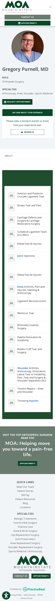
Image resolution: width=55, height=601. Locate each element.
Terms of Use (26, 598)
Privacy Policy (16, 594)
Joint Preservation (25, 539)
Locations (25, 507)
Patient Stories (25, 491)
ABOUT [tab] (9, 155)
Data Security (29, 594)
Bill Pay (25, 495)
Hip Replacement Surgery (25, 535)
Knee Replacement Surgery (25, 543)
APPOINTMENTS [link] (27, 23)
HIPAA (40, 594)
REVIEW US (27, 132)
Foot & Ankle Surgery (25, 522)
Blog (25, 503)
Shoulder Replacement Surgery (25, 547)
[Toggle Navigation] (50, 7)
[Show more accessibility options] (6, 595)
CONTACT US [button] (27, 17)
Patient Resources (25, 499)
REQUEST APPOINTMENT (17, 101)
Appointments (41, 576)
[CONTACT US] (21, 576)
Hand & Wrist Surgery (25, 530)
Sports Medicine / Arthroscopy (25, 551)
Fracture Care (25, 526)
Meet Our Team (25, 486)
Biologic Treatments (25, 518)
